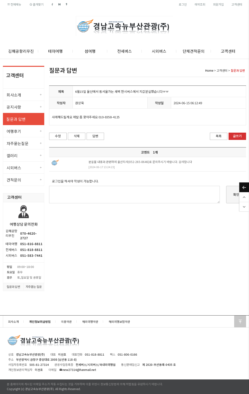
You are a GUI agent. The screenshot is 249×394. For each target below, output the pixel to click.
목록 (219, 136)
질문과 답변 (16, 119)
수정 (58, 136)
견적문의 (14, 180)
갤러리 (12, 155)
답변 (95, 136)
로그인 (183, 4)
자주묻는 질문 (34, 286)
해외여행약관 (90, 321)
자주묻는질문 (17, 143)
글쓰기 (237, 136)
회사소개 (14, 95)
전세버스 (124, 51)
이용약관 (66, 321)
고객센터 (236, 4)
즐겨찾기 (36, 4)
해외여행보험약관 (119, 321)
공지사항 (14, 107)
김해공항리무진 (21, 51)
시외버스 (159, 51)
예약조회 (200, 4)
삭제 (77, 136)
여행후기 (14, 131)
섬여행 (90, 51)
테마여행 (55, 51)
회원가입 (218, 4)
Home (209, 70)
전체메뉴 (14, 4)
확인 (236, 194)
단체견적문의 (194, 51)
